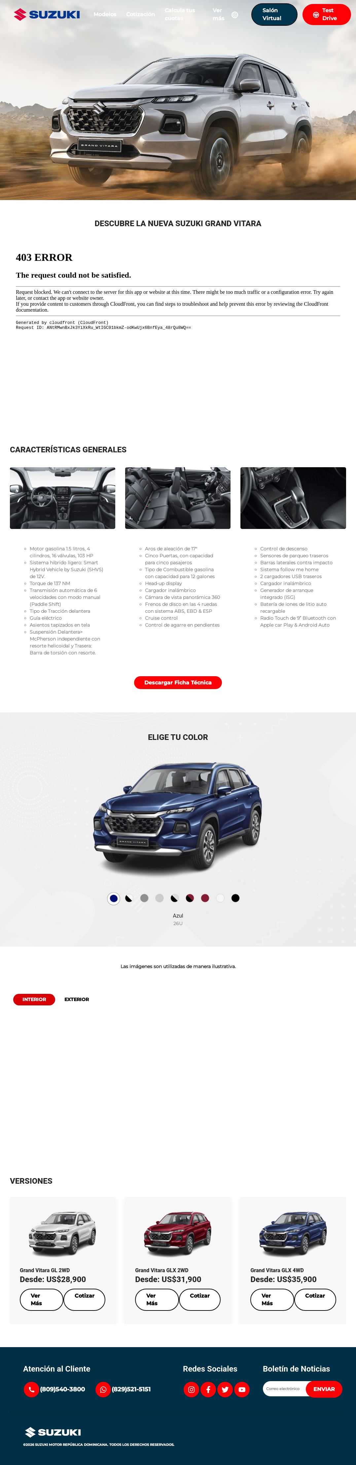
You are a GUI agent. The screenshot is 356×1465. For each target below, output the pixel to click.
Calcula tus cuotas (180, 14)
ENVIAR (324, 1389)
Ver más (227, 14)
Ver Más (36, 1300)
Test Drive (325, 14)
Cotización (140, 14)
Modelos (104, 14)
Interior (34, 999)
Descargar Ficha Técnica (178, 683)
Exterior (76, 999)
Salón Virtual (272, 14)
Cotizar (84, 1296)
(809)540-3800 (62, 1389)
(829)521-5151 (131, 1389)
